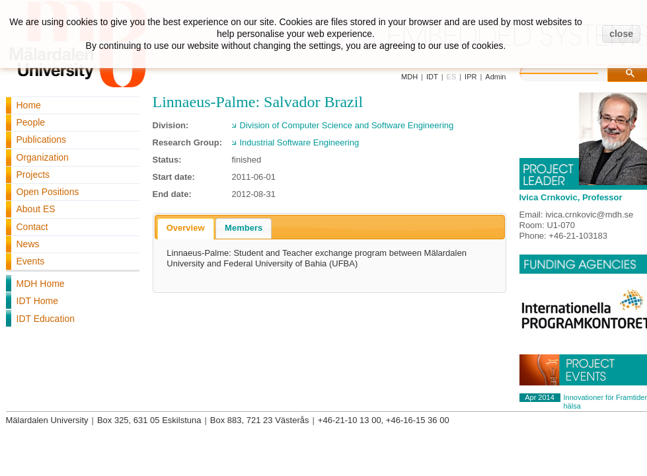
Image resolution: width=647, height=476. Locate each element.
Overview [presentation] (186, 228)
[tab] (185, 228)
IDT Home (38, 301)
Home (29, 105)
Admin (495, 77)
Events (31, 261)
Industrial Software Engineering (300, 142)
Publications (42, 139)
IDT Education (46, 318)
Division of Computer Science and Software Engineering (347, 125)
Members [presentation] (243, 228)
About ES (36, 209)
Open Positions (48, 191)
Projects (33, 174)
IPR (470, 77)
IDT (432, 77)
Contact (32, 226)
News (28, 244)
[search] (572, 71)
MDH (409, 77)
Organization (43, 157)
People (31, 122)
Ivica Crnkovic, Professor (571, 197)
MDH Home (41, 283)
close (621, 33)
